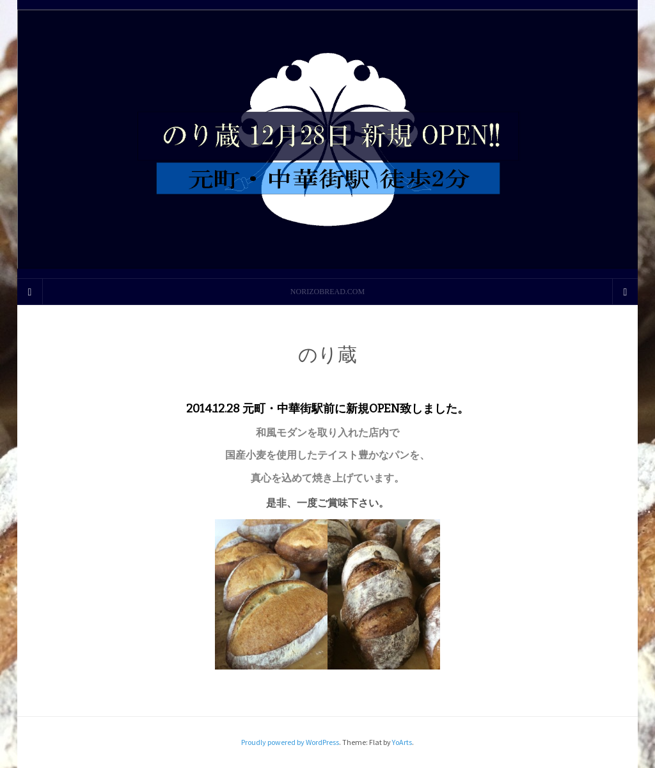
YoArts (402, 742)
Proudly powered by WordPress (290, 742)
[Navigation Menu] (625, 291)
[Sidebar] (30, 291)
